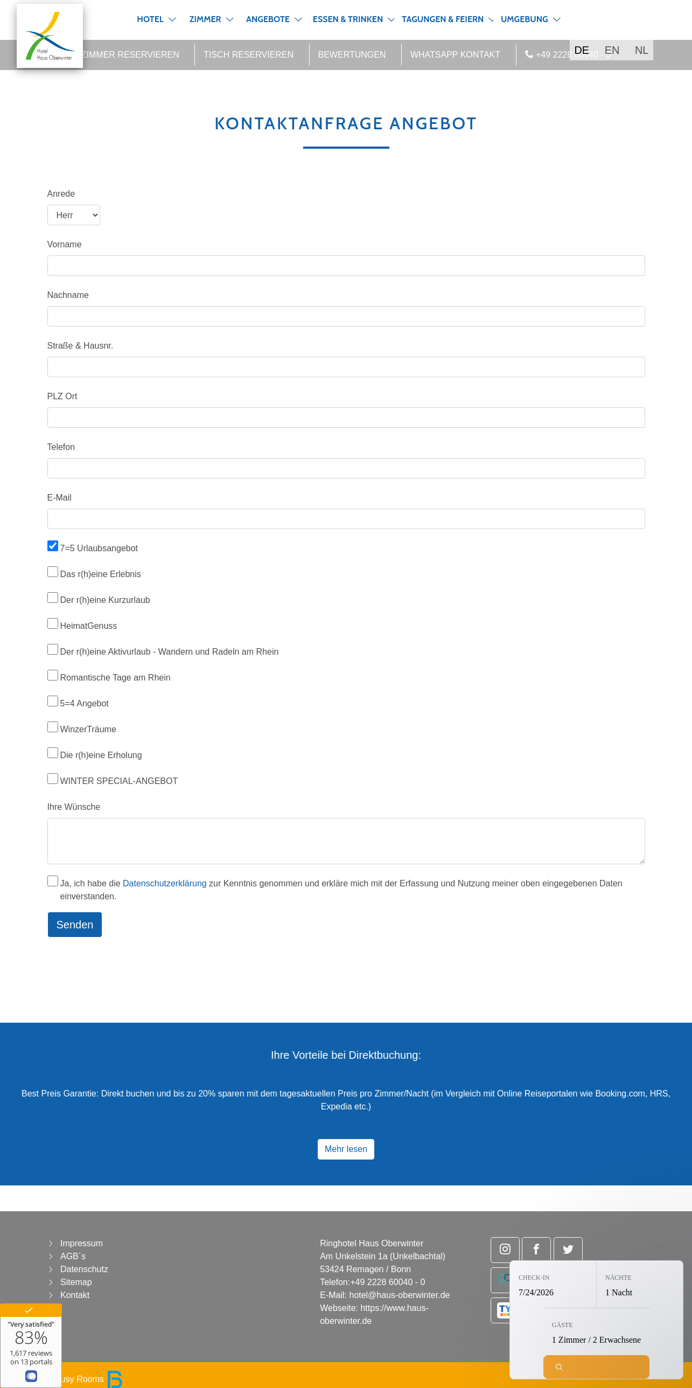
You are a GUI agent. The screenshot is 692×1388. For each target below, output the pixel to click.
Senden (75, 925)
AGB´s (73, 1256)
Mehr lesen (346, 1149)
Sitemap (76, 1282)
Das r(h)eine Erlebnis (100, 574)
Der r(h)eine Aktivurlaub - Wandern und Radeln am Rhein (169, 651)
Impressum (81, 1243)
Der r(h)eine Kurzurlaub (105, 600)
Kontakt (74, 1295)
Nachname (68, 295)
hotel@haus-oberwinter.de (399, 1295)
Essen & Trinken (348, 19)
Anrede (61, 193)
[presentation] (129, 967)
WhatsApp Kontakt (455, 54)
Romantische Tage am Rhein (115, 677)
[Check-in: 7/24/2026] (553, 1284)
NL (642, 50)
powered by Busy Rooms (65, 1379)
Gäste (562, 1325)
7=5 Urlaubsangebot (99, 548)
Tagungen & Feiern (443, 19)
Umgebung (524, 19)
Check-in (534, 1277)
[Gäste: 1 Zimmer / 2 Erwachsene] (596, 1331)
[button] (172, 19)
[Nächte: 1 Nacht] (640, 1284)
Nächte (618, 1277)
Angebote (268, 19)
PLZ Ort (62, 396)
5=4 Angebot (84, 703)
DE (581, 50)
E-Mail (59, 497)
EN (612, 50)
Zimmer (205, 19)
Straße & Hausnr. (80, 345)
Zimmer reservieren (130, 54)
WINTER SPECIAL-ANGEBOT (119, 781)
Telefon (61, 447)
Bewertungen (352, 54)
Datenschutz (84, 1269)
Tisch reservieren (248, 54)
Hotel (150, 19)
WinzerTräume (88, 729)
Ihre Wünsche (74, 806)
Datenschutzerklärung (165, 883)
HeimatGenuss (88, 625)
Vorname (64, 244)
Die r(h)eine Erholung (101, 755)
